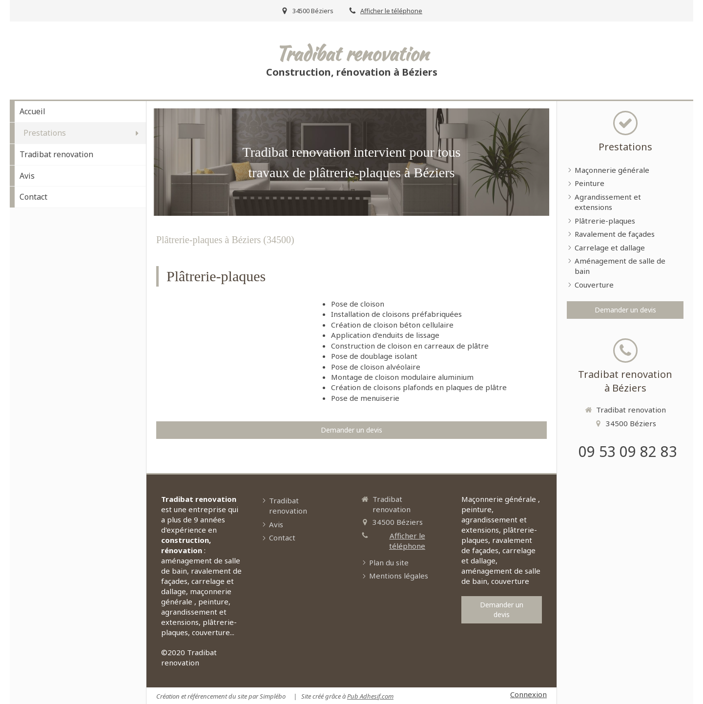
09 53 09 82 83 (628, 451)
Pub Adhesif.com (370, 696)
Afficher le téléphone (391, 10)
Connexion (528, 694)
